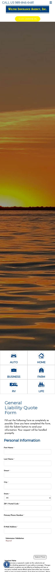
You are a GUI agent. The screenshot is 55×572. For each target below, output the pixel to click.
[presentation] (27, 547)
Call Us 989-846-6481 (18, 2)
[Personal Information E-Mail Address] (27, 531)
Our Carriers (27, 19)
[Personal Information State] (27, 498)
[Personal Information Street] (27, 475)
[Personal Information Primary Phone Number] (27, 519)
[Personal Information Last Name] (27, 463)
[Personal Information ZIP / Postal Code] (27, 508)
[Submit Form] (40, 557)
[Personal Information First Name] (27, 452)
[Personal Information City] (27, 486)
